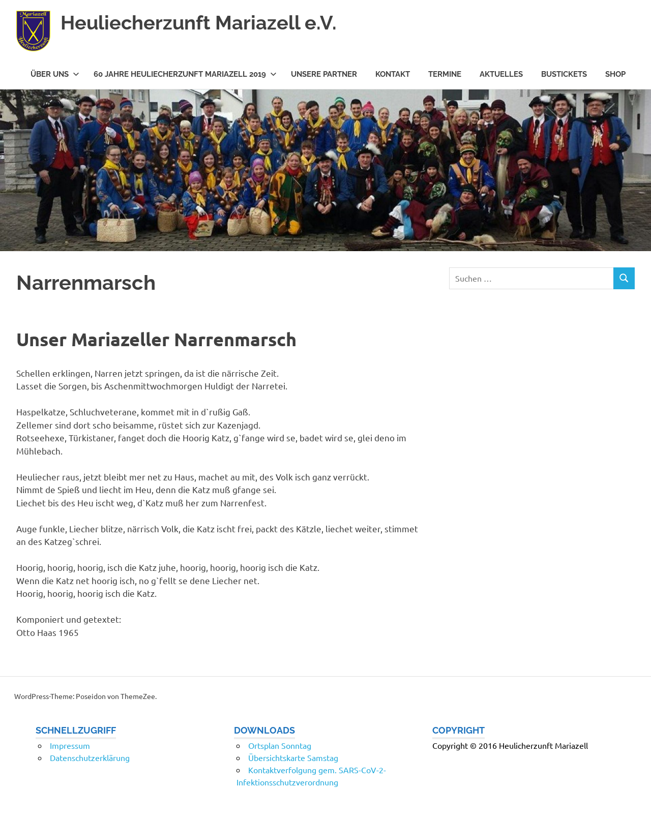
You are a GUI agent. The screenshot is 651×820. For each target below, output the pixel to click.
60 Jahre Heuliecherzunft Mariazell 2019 (185, 74)
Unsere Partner (324, 74)
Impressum (70, 745)
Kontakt (392, 74)
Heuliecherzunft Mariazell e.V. (199, 22)
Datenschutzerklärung (90, 757)
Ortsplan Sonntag (279, 745)
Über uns (55, 74)
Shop (615, 74)
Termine (444, 74)
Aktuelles (501, 74)
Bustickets (564, 74)
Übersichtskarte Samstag (293, 757)
